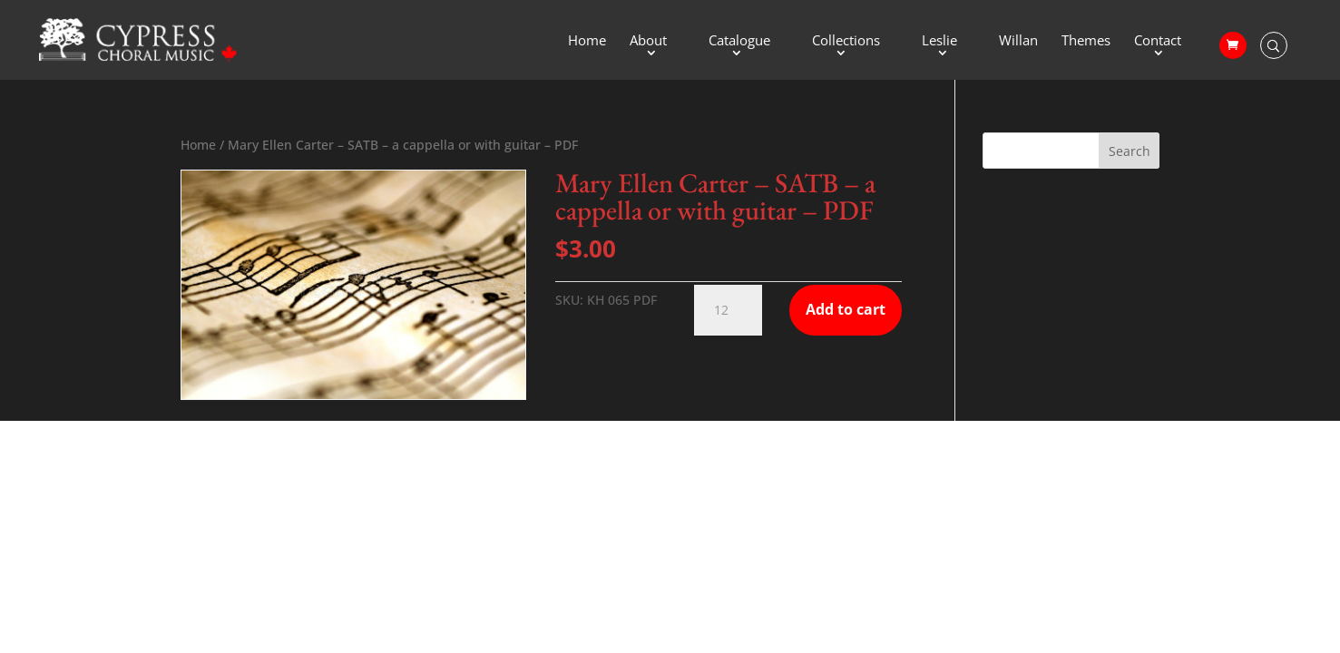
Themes (1085, 41)
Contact (1157, 41)
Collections (846, 41)
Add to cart (845, 309)
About (648, 41)
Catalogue (739, 41)
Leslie (939, 41)
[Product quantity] (728, 310)
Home (587, 41)
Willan (1018, 41)
